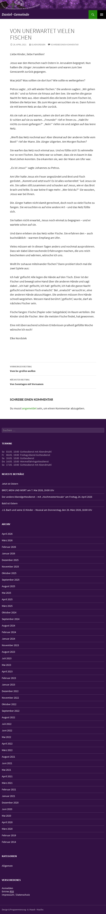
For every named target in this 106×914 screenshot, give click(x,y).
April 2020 (7, 822)
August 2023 (8, 651)
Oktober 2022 (9, 704)
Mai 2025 (6, 592)
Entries (8, 891)
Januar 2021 (8, 796)
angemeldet (29, 408)
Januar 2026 (8, 553)
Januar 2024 (8, 638)
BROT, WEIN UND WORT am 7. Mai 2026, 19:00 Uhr (28, 490)
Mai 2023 (6, 665)
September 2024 (10, 619)
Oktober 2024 (9, 612)
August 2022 (8, 717)
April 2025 (7, 599)
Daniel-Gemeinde (15, 14)
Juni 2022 (7, 730)
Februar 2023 (9, 678)
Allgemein (7, 865)
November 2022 (10, 697)
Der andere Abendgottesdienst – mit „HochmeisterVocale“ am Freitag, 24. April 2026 (47, 496)
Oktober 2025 (9, 573)
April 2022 (7, 743)
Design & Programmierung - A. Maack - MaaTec (22, 909)
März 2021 (7, 783)
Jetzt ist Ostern (10, 483)
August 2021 (8, 756)
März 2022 (7, 750)
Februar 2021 (9, 789)
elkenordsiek (38, 44)
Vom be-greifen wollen (53, 368)
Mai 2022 (6, 737)
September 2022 (10, 710)
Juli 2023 (6, 658)
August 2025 (8, 586)
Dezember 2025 (10, 560)
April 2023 (7, 671)
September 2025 (10, 579)
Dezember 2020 (10, 802)
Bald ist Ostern (10, 503)
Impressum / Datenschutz (16, 894)
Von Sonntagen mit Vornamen (53, 382)
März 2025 (7, 606)
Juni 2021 (7, 763)
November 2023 (10, 645)
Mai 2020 (6, 815)
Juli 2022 (6, 724)
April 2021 (7, 776)
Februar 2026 (9, 547)
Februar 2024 (9, 632)
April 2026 (7, 533)
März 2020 (7, 828)
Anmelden (7, 888)
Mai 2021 (6, 769)
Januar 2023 (8, 684)
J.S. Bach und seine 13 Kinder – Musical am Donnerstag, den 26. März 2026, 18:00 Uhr (47, 510)
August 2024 (8, 625)
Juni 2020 (7, 809)
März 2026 (7, 540)
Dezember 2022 (10, 691)
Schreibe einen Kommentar (65, 44)
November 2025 (10, 566)
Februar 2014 (9, 842)
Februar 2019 (9, 835)
